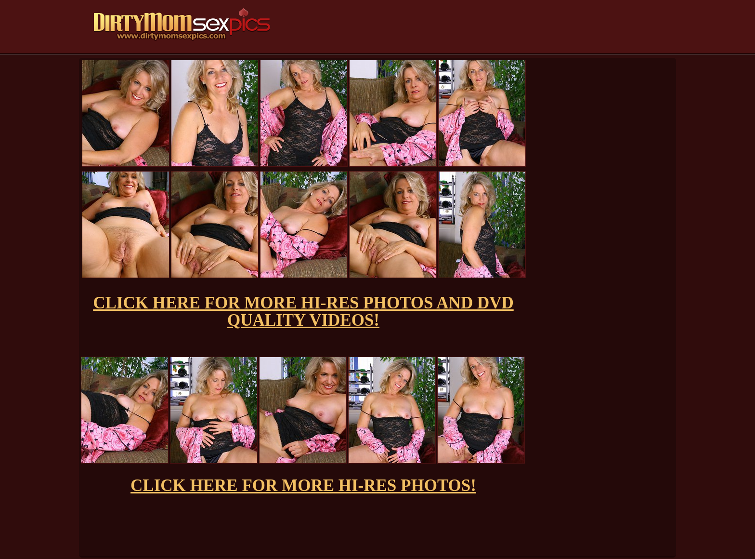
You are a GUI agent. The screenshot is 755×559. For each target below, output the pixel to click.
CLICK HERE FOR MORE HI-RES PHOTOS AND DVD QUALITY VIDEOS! (303, 311)
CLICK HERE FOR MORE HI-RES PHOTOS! (303, 485)
